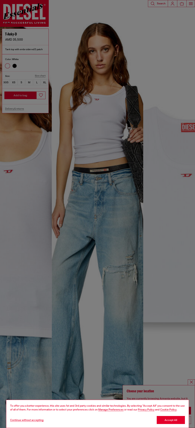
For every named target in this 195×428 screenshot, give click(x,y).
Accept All (171, 420)
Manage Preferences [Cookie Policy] (111, 409)
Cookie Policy (168, 409)
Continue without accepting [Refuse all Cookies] (27, 420)
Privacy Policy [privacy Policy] (146, 409)
